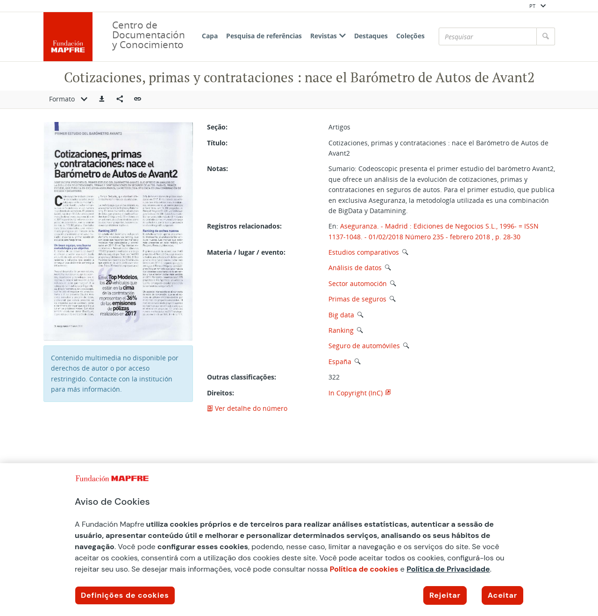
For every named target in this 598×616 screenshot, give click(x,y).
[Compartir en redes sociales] (119, 99)
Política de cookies (364, 569)
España (339, 361)
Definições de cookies (125, 595)
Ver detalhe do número (247, 408)
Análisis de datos (355, 267)
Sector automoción (357, 283)
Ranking (341, 330)
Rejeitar (445, 595)
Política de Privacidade (448, 569)
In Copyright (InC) (355, 392)
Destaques (371, 35)
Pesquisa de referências (264, 35)
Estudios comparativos (363, 252)
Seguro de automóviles (364, 345)
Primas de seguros (357, 298)
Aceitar (502, 595)
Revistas (328, 35)
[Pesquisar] (488, 36)
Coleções (410, 35)
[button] (102, 99)
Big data (341, 314)
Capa (210, 35)
